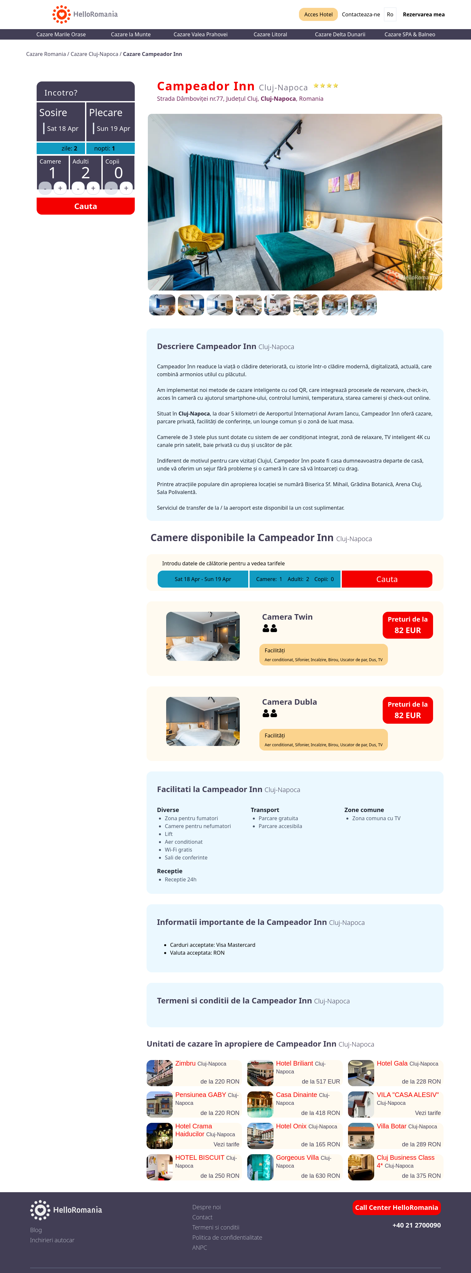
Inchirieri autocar (52, 1240)
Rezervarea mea (424, 14)
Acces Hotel (318, 14)
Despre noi (206, 1207)
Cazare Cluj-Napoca (95, 54)
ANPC (199, 1247)
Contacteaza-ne (361, 14)
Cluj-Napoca (283, 87)
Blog (36, 1230)
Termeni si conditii (215, 1227)
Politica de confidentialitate (227, 1237)
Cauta (85, 206)
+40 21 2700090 (416, 1225)
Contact (202, 1217)
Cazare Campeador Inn (152, 54)
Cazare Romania (46, 54)
